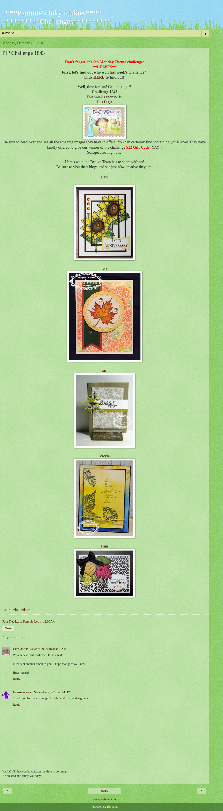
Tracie (104, 370)
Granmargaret (22, 692)
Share (8, 628)
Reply (16, 678)
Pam (104, 546)
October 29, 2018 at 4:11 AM (48, 649)
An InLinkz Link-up (16, 610)
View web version (104, 799)
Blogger (112, 806)
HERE (99, 77)
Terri (104, 268)
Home (104, 790)
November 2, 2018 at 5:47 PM (52, 692)
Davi (104, 177)
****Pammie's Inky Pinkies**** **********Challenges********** (56, 17)
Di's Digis (104, 102)
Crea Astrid (21, 649)
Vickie (105, 456)
